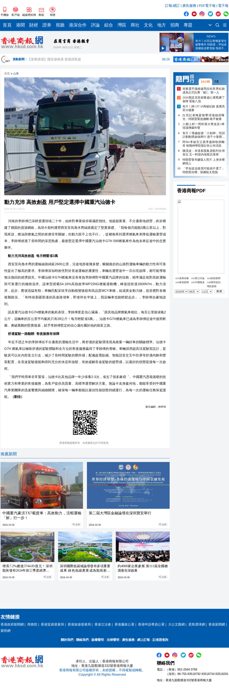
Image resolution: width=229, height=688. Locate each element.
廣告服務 (189, 6)
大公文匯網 (176, 624)
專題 (188, 25)
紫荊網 (5, 631)
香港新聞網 (216, 624)
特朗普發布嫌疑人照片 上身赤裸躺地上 (204, 161)
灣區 (121, 25)
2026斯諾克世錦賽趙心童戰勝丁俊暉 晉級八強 (204, 99)
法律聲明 (113, 640)
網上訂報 (143, 640)
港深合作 (78, 25)
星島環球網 (196, 624)
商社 (135, 25)
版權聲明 (97, 640)
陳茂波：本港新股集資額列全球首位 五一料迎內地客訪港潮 (204, 152)
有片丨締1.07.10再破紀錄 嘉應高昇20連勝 (204, 108)
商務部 (32, 624)
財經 (33, 25)
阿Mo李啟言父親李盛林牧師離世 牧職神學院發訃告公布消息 (204, 143)
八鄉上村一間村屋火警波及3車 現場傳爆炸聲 (204, 125)
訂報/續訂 (172, 6)
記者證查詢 (160, 640)
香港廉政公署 (124, 624)
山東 (16, 73)
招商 (174, 25)
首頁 (7, 25)
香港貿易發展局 (52, 624)
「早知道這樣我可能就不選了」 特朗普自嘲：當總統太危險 (204, 170)
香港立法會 (102, 624)
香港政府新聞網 (12, 624)
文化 (148, 25)
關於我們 (67, 640)
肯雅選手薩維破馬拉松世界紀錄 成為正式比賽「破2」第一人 (204, 90)
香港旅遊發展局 (79, 624)
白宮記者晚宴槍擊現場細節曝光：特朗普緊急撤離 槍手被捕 (204, 117)
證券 (46, 25)
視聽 (60, 25)
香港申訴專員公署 (151, 624)
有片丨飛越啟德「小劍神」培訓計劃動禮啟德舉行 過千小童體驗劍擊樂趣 (204, 135)
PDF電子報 (207, 6)
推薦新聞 (9, 454)
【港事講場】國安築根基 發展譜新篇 (98, 59)
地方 (161, 25)
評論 (95, 25)
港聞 (20, 25)
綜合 (108, 25)
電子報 (223, 6)
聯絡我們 (82, 640)
